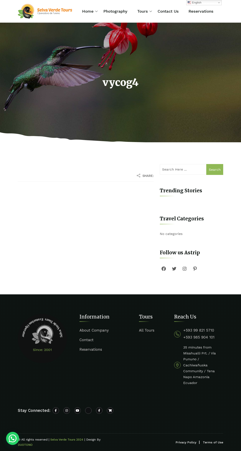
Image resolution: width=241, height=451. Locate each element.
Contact (86, 340)
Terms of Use (213, 442)
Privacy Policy (186, 442)
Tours (142, 11)
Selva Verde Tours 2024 (66, 439)
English (194, 2)
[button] (12, 438)
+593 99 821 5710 (198, 330)
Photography (115, 11)
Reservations (200, 11)
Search (215, 170)
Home (88, 11)
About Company (94, 330)
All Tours (146, 330)
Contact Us (168, 11)
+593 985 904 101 (199, 337)
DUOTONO (25, 444)
